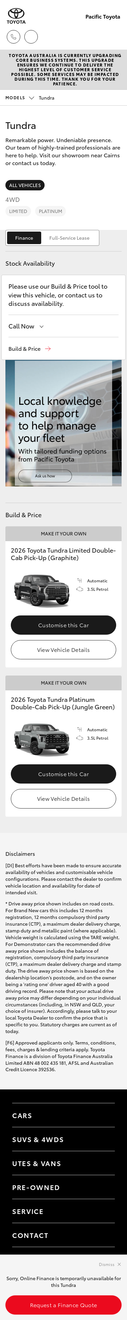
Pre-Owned (36, 1187)
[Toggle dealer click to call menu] (13, 37)
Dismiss (107, 1264)
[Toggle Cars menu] (103, 1115)
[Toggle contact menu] (103, 1187)
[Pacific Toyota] (16, 16)
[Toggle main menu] (113, 37)
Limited (18, 211)
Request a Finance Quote (63, 1305)
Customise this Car (63, 625)
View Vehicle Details (63, 649)
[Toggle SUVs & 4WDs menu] (103, 1139)
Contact (30, 1235)
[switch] (52, 238)
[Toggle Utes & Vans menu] (103, 1163)
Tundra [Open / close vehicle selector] (29, 97)
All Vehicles (25, 185)
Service (28, 1211)
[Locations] (31, 37)
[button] (29, 348)
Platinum (50, 211)
